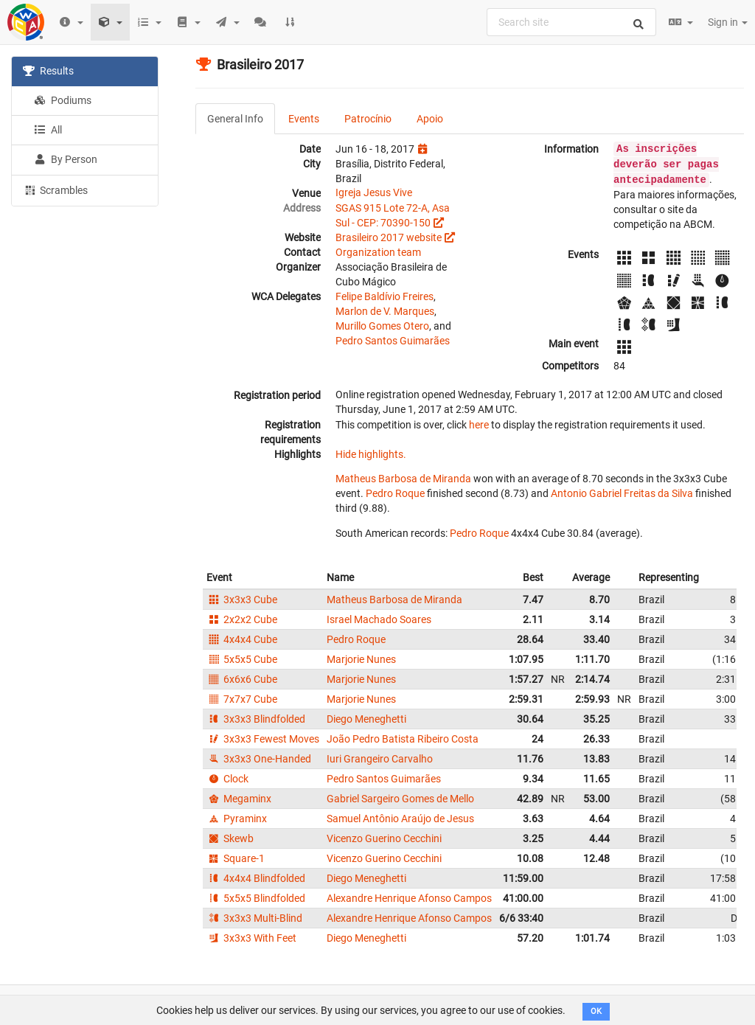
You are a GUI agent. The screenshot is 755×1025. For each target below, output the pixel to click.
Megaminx (238, 799)
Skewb (230, 838)
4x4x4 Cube (241, 639)
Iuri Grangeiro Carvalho (380, 759)
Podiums (62, 100)
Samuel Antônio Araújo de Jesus (400, 818)
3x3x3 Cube (241, 599)
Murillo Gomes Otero (382, 326)
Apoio (430, 119)
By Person (65, 159)
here (479, 425)
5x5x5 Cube (241, 659)
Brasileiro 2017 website (388, 237)
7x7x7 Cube (241, 699)
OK (596, 1011)
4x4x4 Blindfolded (255, 878)
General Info (235, 119)
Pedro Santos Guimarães (392, 341)
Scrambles (55, 189)
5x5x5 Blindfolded (255, 898)
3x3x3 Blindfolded (255, 719)
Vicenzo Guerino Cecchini (384, 838)
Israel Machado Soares (379, 619)
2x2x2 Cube (241, 619)
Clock (227, 779)
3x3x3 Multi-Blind (254, 918)
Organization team (378, 252)
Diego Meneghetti (366, 719)
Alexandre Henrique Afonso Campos (409, 898)
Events (303, 119)
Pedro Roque (395, 493)
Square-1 (235, 858)
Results (48, 71)
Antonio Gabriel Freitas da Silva (622, 493)
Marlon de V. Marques (384, 311)
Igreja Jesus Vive (373, 192)
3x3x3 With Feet (251, 938)
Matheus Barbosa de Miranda (403, 478)
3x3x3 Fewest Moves (262, 739)
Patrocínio (368, 119)
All (48, 130)
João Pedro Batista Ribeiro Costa (403, 739)
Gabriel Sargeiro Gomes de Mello (400, 799)
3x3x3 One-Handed (258, 759)
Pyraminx (236, 818)
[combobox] (571, 22)
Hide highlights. (370, 454)
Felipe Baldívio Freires (384, 296)
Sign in (728, 22)
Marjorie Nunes (361, 659)
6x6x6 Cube (241, 679)
